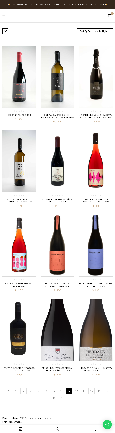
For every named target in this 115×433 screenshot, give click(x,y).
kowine (38, 418)
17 (106, 390)
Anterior (8, 391)
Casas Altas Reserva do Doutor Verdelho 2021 (19, 200)
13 (76, 390)
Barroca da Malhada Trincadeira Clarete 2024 (95, 200)
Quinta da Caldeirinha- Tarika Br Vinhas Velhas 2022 (57, 116)
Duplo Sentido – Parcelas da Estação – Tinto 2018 (57, 284)
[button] (109, 15)
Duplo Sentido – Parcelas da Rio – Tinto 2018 (95, 284)
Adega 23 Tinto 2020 (19, 115)
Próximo (62, 398)
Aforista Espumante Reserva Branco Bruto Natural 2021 (96, 116)
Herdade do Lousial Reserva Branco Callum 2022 (96, 369)
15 (91, 390)
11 (61, 390)
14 (84, 390)
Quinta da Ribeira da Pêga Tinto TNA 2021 (57, 200)
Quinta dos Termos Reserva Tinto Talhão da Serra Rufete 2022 (57, 370)
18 (54, 398)
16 (99, 390)
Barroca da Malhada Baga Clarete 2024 (19, 284)
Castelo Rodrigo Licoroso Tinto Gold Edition (19, 369)
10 (53, 390)
